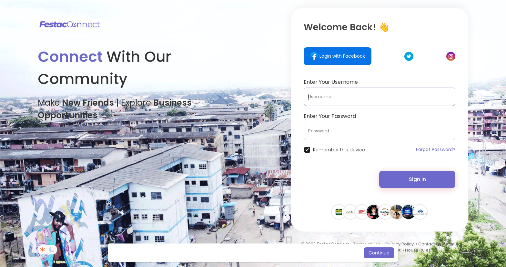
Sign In (417, 179)
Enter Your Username (331, 82)
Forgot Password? (435, 149)
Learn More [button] (307, 253)
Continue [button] (379, 253)
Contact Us (429, 244)
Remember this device (339, 150)
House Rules (418, 250)
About (452, 244)
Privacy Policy (399, 244)
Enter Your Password (330, 116)
